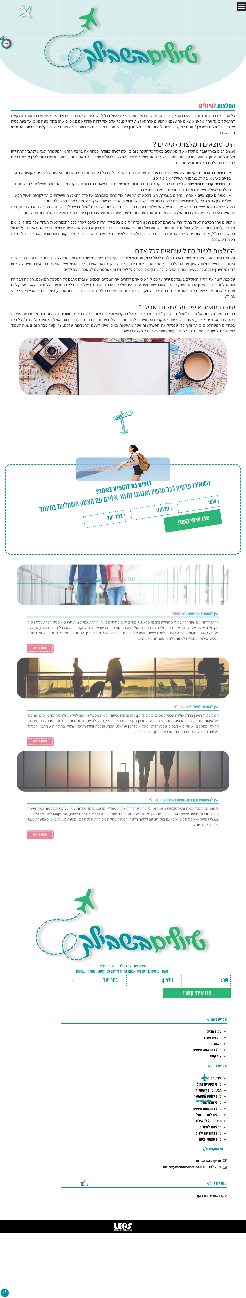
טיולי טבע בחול (211, 1101)
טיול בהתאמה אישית (207, 1049)
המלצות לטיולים (210, 1126)
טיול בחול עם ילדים (208, 1132)
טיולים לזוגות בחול (208, 1113)
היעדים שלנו (213, 1036)
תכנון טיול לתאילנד (208, 1120)
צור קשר (216, 1055)
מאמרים (216, 1042)
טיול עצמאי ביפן (210, 1138)
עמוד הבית (214, 1030)
